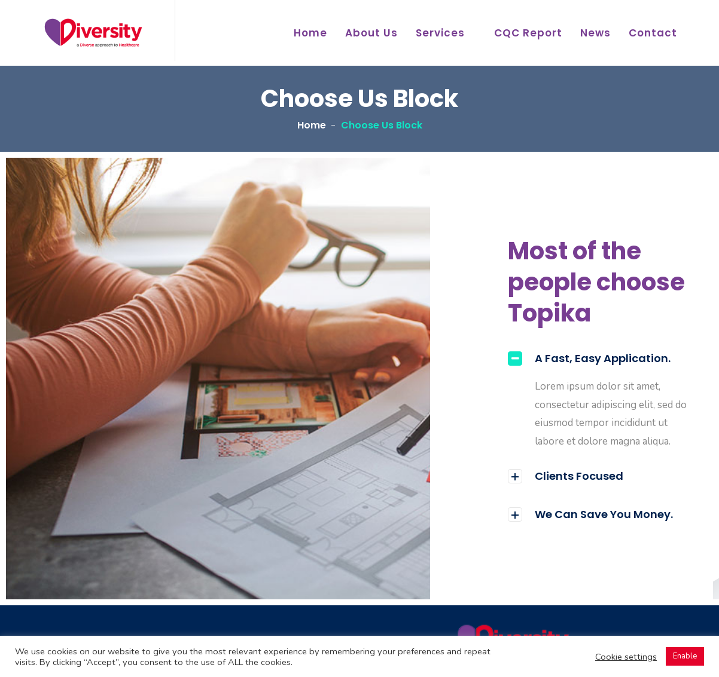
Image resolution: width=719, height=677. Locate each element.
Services (440, 33)
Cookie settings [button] (626, 656)
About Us (371, 33)
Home (310, 33)
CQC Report (528, 33)
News (595, 33)
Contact (653, 33)
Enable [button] (685, 656)
